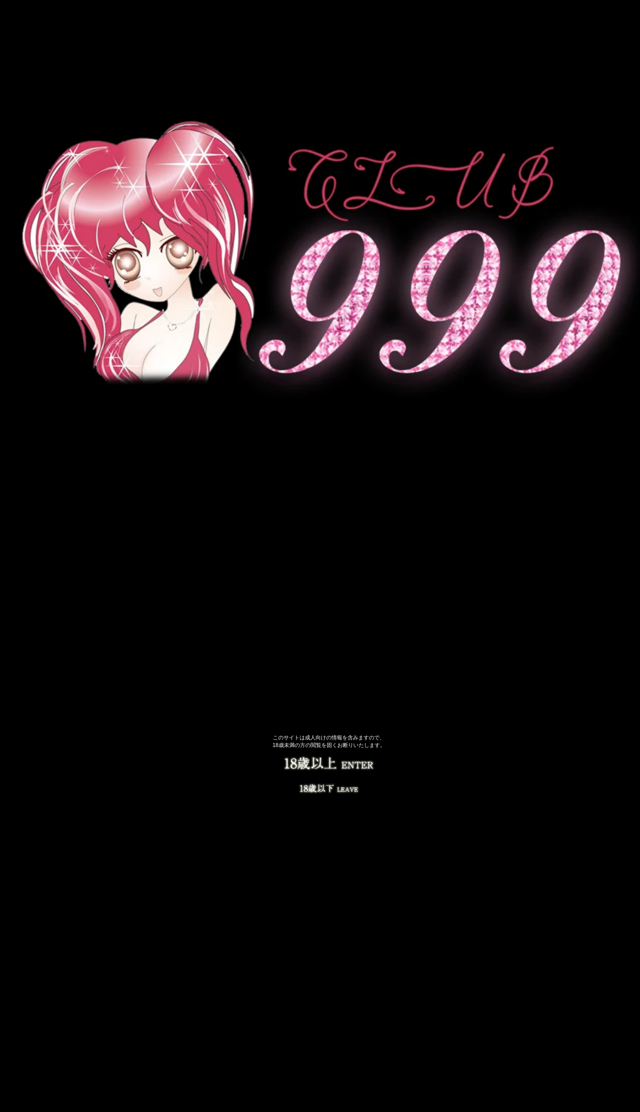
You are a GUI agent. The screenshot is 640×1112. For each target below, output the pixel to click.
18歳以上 (329, 765)
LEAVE (329, 787)
